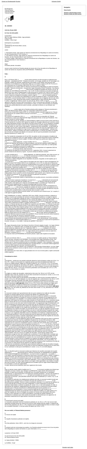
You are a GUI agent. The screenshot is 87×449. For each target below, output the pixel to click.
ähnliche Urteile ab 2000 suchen (72, 14)
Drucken (18, 1)
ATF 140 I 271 (20, 283)
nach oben (70, 447)
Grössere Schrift (56, 1)
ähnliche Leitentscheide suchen (72, 12)
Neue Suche (67, 10)
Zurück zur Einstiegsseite (8, 1)
